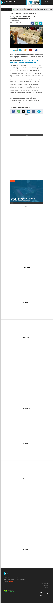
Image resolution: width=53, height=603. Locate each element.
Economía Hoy (9, 5)
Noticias (16, 5)
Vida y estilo (38, 5)
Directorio (46, 587)
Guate (20, 5)
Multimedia (5, 581)
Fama (33, 5)
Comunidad (32, 13)
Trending (44, 5)
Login (7, 1)
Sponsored (11, 581)
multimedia (49, 5)
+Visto (26, 135)
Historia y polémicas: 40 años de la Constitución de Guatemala (23, 199)
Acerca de (46, 581)
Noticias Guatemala (16, 13)
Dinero (24, 5)
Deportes (29, 5)
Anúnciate (46, 580)
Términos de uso (45, 585)
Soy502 (3, 5)
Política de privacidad (44, 583)
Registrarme (12, 1)
